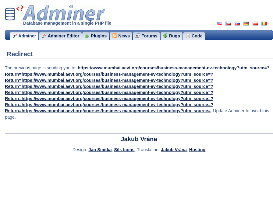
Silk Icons (124, 149)
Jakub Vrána (139, 139)
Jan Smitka (100, 149)
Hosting (197, 149)
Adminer (55, 13)
